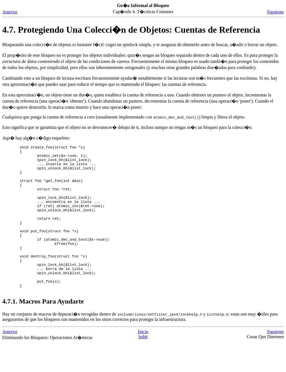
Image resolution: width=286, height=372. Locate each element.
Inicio (143, 361)
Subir (143, 366)
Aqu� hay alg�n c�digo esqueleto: (36, 138)
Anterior (9, 12)
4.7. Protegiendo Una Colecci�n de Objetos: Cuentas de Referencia (131, 30)
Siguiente (275, 12)
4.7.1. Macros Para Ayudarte (43, 330)
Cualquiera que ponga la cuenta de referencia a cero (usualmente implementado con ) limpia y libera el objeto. (123, 117)
